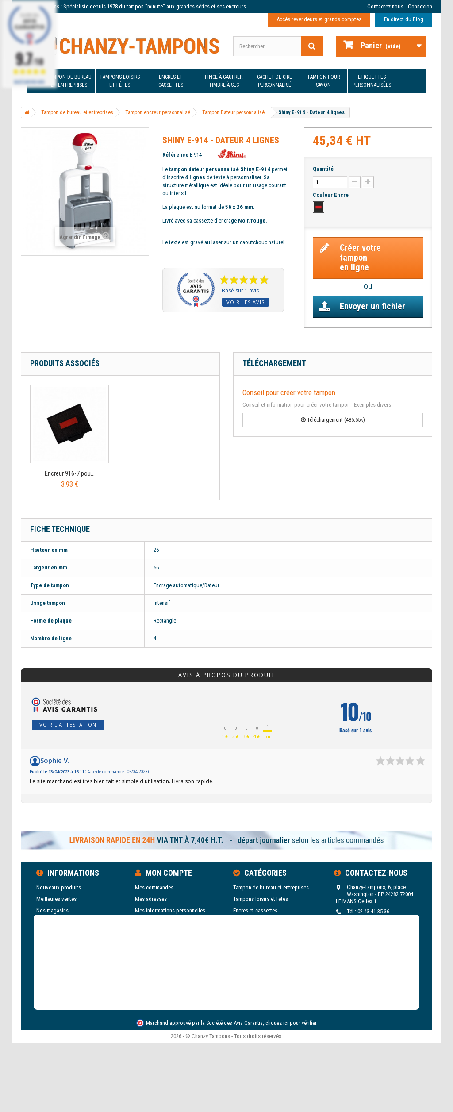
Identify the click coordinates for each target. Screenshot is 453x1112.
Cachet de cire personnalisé (274, 81)
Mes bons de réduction (161, 922)
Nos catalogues (54, 945)
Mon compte (169, 872)
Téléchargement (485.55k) (333, 419)
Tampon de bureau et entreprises (69, 81)
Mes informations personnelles (170, 910)
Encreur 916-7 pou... (70, 473)
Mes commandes (154, 887)
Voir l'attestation (67, 724)
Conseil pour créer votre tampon (288, 392)
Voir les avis (245, 302)
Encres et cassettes (170, 81)
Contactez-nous (385, 6)
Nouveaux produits (58, 887)
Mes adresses (151, 899)
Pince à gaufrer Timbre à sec (223, 81)
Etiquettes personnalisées (372, 81)
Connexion (420, 6)
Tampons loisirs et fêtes (120, 81)
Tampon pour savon (323, 81)
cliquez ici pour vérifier (290, 1083)
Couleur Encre (331, 195)
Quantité (323, 168)
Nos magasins (52, 910)
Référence (175, 154)
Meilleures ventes (56, 899)
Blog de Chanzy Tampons (65, 956)
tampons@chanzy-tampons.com (376, 927)
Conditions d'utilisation (63, 933)
